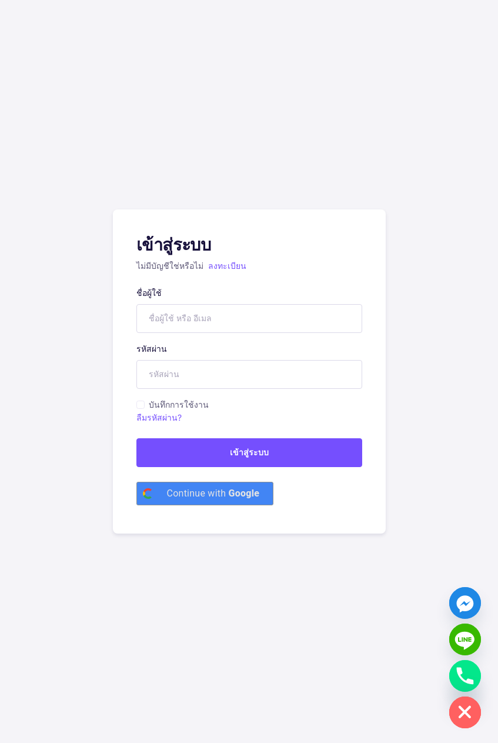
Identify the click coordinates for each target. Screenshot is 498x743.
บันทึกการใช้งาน (179, 404)
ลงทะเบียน (227, 266)
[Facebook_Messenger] (465, 603)
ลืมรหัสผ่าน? (159, 417)
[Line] (465, 639)
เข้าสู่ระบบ (249, 452)
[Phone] (465, 676)
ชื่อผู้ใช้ (149, 293)
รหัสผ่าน (151, 349)
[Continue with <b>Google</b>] (205, 493)
